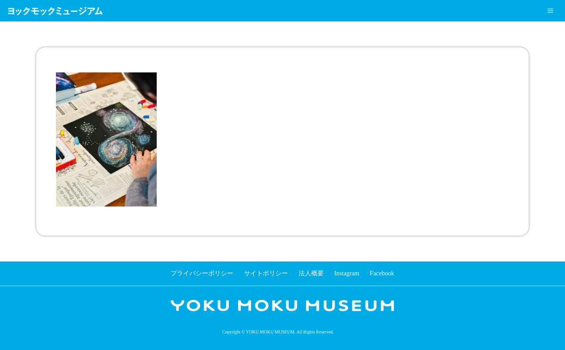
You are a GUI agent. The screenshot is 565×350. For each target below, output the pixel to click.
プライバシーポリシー (202, 273)
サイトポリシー (266, 273)
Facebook (382, 273)
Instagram (346, 273)
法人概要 (311, 273)
